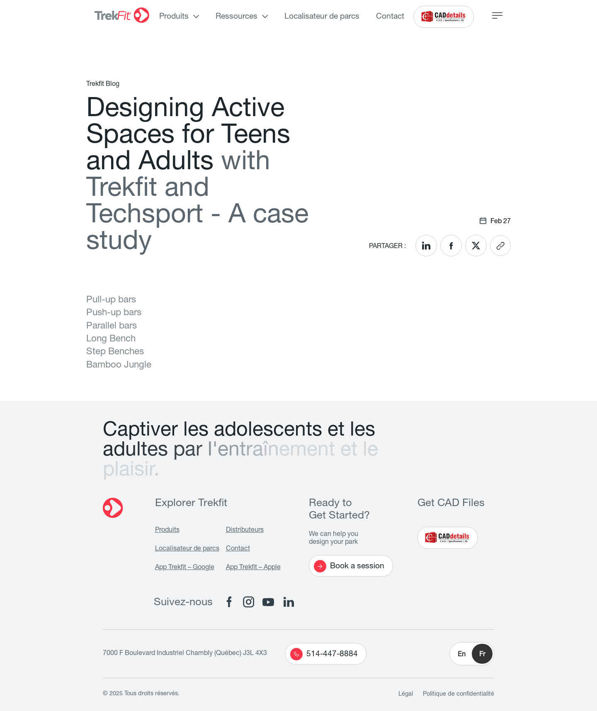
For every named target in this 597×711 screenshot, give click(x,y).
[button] (471, 653)
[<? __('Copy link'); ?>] (500, 245)
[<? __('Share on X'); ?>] (476, 245)
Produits (174, 17)
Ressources (236, 17)
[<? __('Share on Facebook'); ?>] (451, 245)
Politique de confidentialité (458, 694)
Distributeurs (245, 530)
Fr (482, 655)
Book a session (349, 566)
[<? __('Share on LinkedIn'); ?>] (426, 245)
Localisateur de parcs (321, 17)
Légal (405, 694)
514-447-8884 (324, 654)
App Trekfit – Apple (253, 568)
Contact (390, 17)
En (462, 655)
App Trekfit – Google (184, 568)
